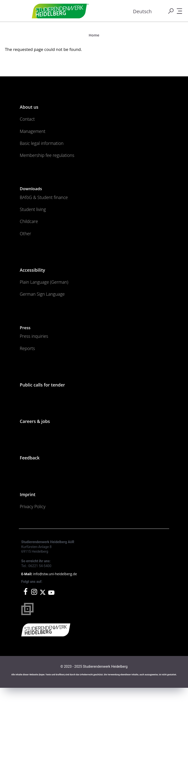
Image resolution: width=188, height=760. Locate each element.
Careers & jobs (40, 480)
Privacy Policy (37, 577)
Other (27, 266)
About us (32, 109)
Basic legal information (49, 156)
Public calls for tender (50, 440)
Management (37, 141)
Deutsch (142, 11)
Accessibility (37, 306)
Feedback (33, 521)
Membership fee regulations (56, 172)
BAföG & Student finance (52, 218)
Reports (30, 400)
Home (94, 35)
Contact (30, 125)
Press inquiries (39, 384)
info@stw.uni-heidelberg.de (55, 646)
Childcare (32, 250)
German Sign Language (50, 338)
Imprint (30, 561)
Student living (37, 234)
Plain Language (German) (52, 322)
